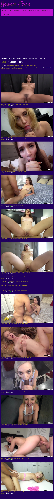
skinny (33, 67)
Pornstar (18, 65)
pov (52, 67)
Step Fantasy (32, 65)
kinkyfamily (6, 67)
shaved (29, 67)
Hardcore (13, 65)
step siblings (7, 68)
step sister (13, 68)
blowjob (41, 67)
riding (25, 67)
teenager (11, 67)
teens (2, 68)
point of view (21, 67)
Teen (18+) (23, 65)
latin (49, 67)
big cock (37, 67)
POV (28, 65)
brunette (46, 67)
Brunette (9, 65)
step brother (19, 68)
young (15, 67)
